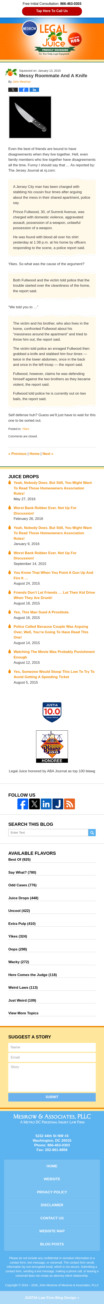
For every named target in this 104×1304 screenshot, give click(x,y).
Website (52, 1179)
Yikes (25, 429)
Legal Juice (52, 38)
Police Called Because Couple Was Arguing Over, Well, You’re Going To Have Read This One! (51, 632)
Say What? (22, 872)
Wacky (18, 962)
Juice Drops (23, 476)
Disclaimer (52, 1205)
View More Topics (23, 1013)
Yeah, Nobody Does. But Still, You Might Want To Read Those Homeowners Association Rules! (53, 488)
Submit (51, 1097)
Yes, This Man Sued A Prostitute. (41, 612)
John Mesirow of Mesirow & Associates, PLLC (69, 1285)
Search (92, 832)
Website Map (52, 1231)
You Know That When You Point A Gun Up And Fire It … (53, 575)
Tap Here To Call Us (52, 11)
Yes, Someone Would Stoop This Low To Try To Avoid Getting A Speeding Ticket (54, 674)
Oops (17, 949)
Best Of (19, 860)
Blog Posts (52, 1244)
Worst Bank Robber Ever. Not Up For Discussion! (45, 510)
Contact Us (52, 1218)
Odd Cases (22, 885)
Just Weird (22, 1000)
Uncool (19, 911)
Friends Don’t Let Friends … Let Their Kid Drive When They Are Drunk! (54, 595)
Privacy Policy (52, 1192)
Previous (17, 454)
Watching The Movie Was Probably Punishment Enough (54, 654)
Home (34, 454)
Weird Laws (23, 988)
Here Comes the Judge (32, 975)
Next (47, 454)
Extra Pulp (22, 924)
